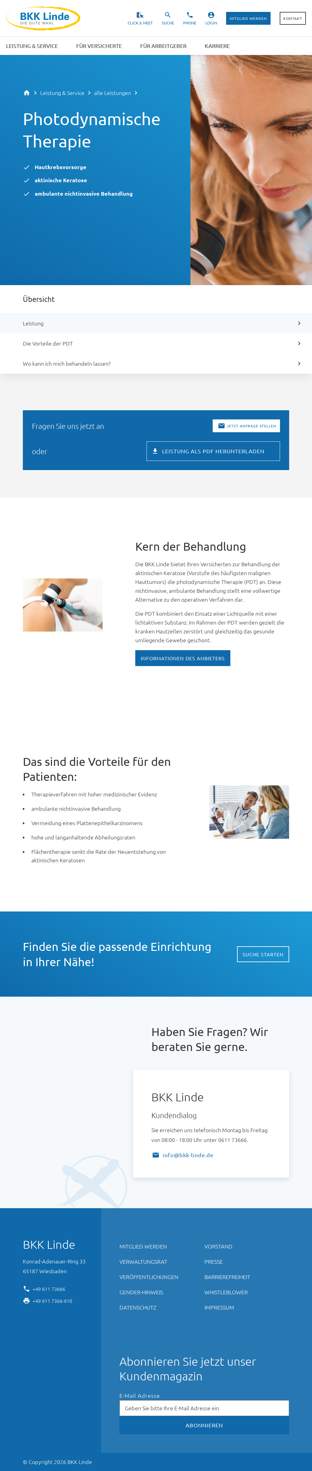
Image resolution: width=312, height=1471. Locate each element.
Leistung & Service (62, 92)
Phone (189, 22)
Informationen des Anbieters (183, 658)
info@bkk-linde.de (188, 1155)
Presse (213, 1261)
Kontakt (292, 18)
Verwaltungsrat (143, 1261)
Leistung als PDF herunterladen (213, 451)
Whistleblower (226, 1291)
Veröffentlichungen (148, 1276)
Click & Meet (140, 22)
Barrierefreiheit (227, 1276)
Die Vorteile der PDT (48, 343)
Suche (168, 22)
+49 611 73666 (49, 1288)
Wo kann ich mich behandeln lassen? (67, 363)
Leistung (33, 323)
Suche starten (263, 954)
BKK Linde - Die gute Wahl (44, 18)
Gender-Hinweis (141, 1291)
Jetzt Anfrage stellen (251, 425)
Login (211, 22)
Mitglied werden (248, 18)
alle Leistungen (112, 92)
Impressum (219, 1307)
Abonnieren (204, 1425)
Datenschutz (137, 1307)
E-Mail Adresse (139, 1396)
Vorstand (218, 1246)
